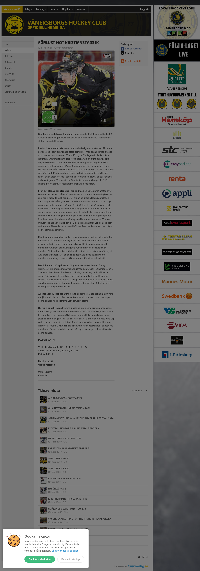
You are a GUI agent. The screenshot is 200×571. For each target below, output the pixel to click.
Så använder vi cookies (64, 550)
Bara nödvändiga (70, 559)
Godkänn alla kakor (40, 559)
